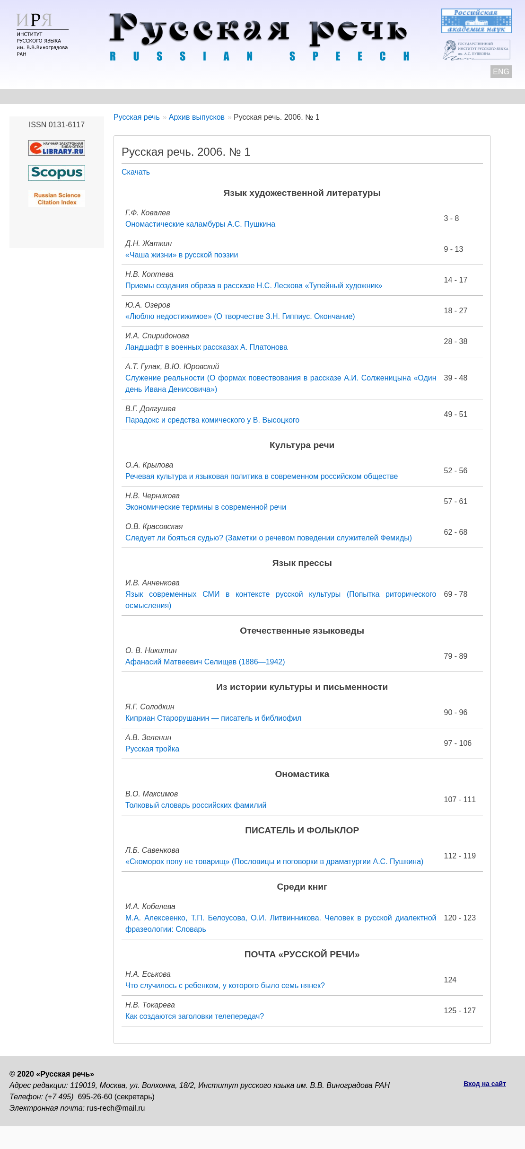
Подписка (456, 96)
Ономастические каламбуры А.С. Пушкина (200, 224)
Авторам (139, 96)
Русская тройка (152, 749)
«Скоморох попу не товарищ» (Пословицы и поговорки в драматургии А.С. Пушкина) (274, 861)
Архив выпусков (279, 96)
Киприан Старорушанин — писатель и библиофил (213, 718)
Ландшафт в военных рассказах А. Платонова (206, 347)
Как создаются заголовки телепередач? (194, 1016)
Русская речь (137, 117)
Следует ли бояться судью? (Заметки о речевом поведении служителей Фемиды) (268, 538)
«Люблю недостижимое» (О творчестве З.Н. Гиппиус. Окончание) (240, 316)
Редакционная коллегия (374, 96)
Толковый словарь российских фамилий (195, 805)
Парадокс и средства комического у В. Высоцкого (212, 420)
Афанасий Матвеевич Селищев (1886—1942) (205, 662)
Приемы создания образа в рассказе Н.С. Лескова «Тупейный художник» (253, 286)
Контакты (86, 96)
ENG (501, 72)
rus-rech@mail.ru (116, 1108)
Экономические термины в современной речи (205, 507)
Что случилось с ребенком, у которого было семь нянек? (225, 985)
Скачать (136, 172)
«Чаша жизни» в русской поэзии (181, 255)
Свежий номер (202, 96)
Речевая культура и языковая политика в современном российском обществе (261, 476)
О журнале (29, 96)
